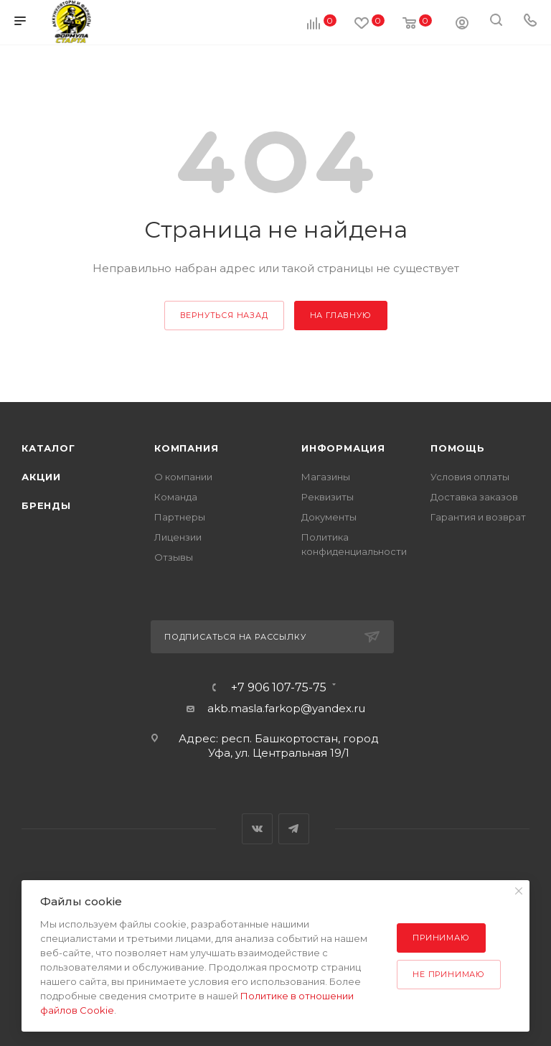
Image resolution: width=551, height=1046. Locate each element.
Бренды (46, 505)
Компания (186, 448)
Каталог (48, 448)
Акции (41, 476)
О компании (183, 476)
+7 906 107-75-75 (278, 688)
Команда (175, 497)
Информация (343, 448)
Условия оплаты (469, 476)
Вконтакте (257, 828)
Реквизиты (327, 497)
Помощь (457, 448)
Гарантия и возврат (478, 517)
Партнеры (179, 517)
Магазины (325, 476)
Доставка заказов (474, 497)
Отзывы (173, 557)
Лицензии (178, 537)
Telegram (293, 828)
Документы (329, 517)
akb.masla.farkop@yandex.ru (286, 708)
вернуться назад (224, 315)
